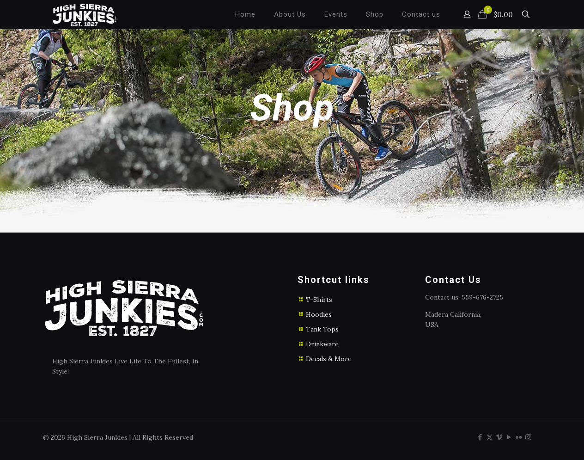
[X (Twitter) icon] (489, 437)
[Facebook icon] (479, 437)
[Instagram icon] (528, 437)
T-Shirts (319, 299)
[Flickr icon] (518, 437)
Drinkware (322, 344)
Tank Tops (322, 329)
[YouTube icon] (508, 437)
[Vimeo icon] (499, 437)
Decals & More (329, 359)
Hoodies (319, 314)
